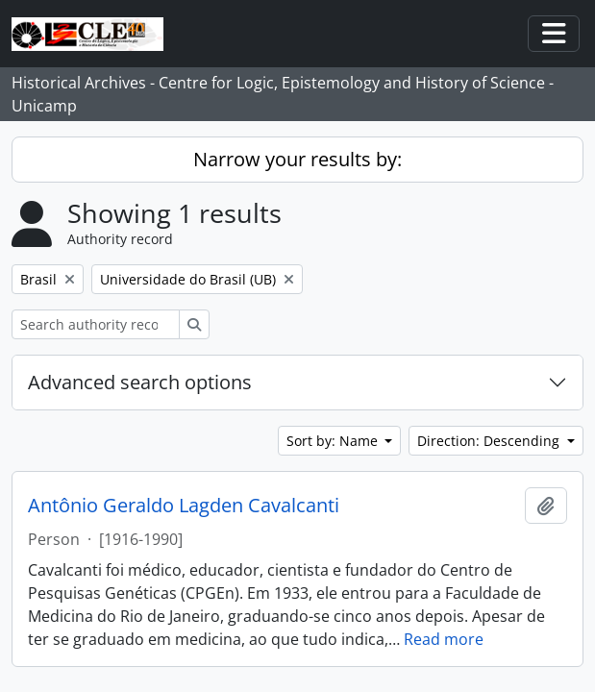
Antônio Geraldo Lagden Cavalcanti (183, 505)
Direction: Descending (490, 441)
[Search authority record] (96, 324)
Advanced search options (140, 382)
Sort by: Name (334, 441)
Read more (443, 639)
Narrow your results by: (297, 159)
